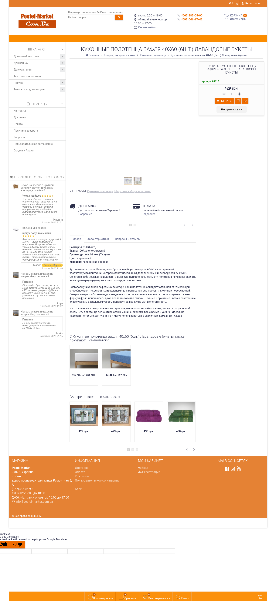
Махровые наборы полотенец (132, 191)
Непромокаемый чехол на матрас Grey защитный (37, 275)
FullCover (102, 12)
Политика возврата (26, 130)
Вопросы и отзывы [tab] (127, 239)
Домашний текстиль (39, 56)
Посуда (39, 82)
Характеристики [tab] (98, 239)
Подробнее (85, 214)
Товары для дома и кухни (39, 89)
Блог (78, 489)
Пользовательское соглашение (33, 143)
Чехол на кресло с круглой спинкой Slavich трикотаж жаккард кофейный (37, 188)
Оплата (18, 124)
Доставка (20, 117)
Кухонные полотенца (100, 191)
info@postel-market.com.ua (34, 501)
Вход (233, 3)
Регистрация (251, 3)
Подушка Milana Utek (33, 227)
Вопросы (19, 137)
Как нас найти (147, 27)
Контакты (20, 110)
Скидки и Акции (24, 150)
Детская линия (39, 69)
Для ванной (39, 62)
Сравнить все (99, 340)
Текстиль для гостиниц (28, 76)
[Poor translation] (17, 544)
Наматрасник (88, 12)
